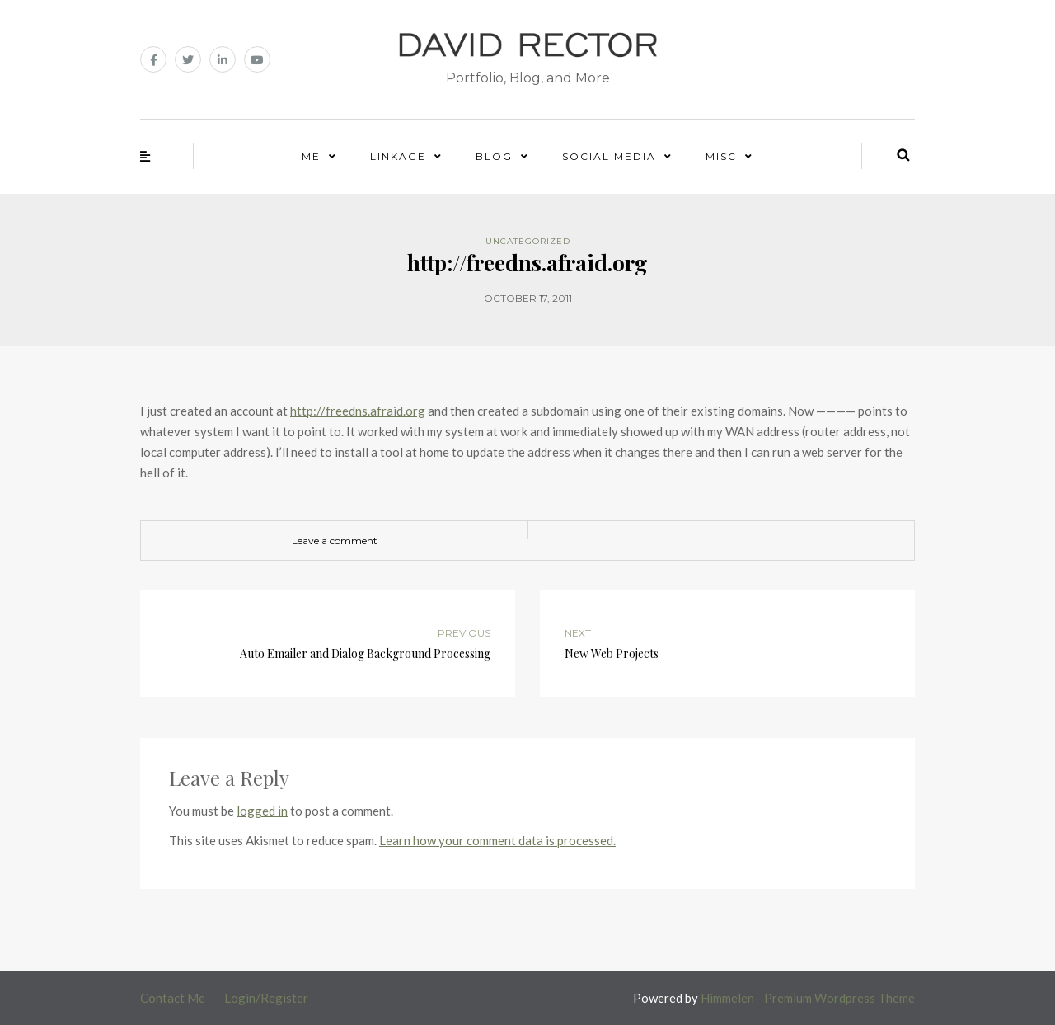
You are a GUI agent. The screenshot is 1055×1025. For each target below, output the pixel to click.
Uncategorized (527, 241)
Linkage (398, 156)
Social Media (609, 156)
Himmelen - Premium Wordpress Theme (808, 997)
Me (311, 156)
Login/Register (266, 997)
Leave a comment (334, 540)
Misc (721, 156)
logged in (262, 810)
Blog (494, 156)
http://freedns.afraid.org (357, 410)
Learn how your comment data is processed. (497, 840)
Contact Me (172, 997)
